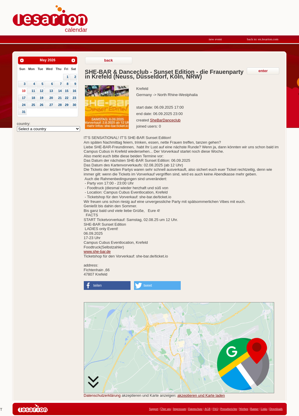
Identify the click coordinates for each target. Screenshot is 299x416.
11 (33, 91)
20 (51, 98)
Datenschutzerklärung (102, 395)
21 (60, 98)
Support (153, 408)
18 (33, 98)
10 (23, 91)
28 (60, 105)
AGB (207, 408)
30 (74, 105)
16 (74, 91)
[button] (107, 285)
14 (60, 91)
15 (66, 91)
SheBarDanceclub (165, 120)
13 (51, 91)
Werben (243, 408)
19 (41, 98)
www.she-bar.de (97, 251)
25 (33, 105)
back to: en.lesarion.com (263, 39)
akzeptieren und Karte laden (201, 395)
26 (41, 105)
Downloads (276, 408)
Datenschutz (195, 408)
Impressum (179, 408)
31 (23, 112)
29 (66, 105)
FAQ (215, 408)
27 (51, 105)
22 (66, 98)
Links (264, 408)
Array (48, 129)
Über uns (165, 408)
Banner (254, 408)
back (108, 60)
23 (74, 98)
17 (23, 98)
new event (215, 39)
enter (263, 71)
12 (41, 91)
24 (23, 105)
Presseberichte (228, 408)
